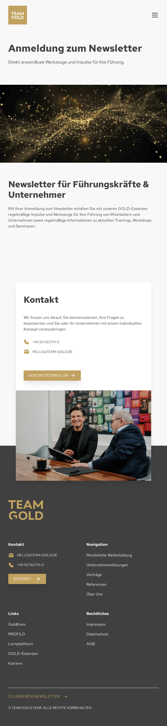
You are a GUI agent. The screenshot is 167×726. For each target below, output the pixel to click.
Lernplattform (20, 643)
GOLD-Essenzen (23, 653)
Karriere (15, 663)
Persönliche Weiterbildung (109, 555)
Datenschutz (97, 634)
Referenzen (96, 584)
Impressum (96, 624)
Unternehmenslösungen (107, 564)
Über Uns (94, 594)
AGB (90, 643)
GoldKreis (17, 624)
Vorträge (94, 574)
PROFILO (16, 634)
